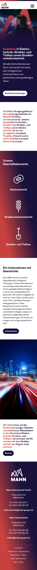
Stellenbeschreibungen (15, 93)
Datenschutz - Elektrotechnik (18, 551)
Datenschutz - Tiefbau (18, 555)
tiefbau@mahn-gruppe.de (18, 538)
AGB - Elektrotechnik (18, 558)
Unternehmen (11, 331)
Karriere (8, 453)
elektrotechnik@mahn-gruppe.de (18, 510)
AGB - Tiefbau (18, 562)
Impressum (18, 548)
